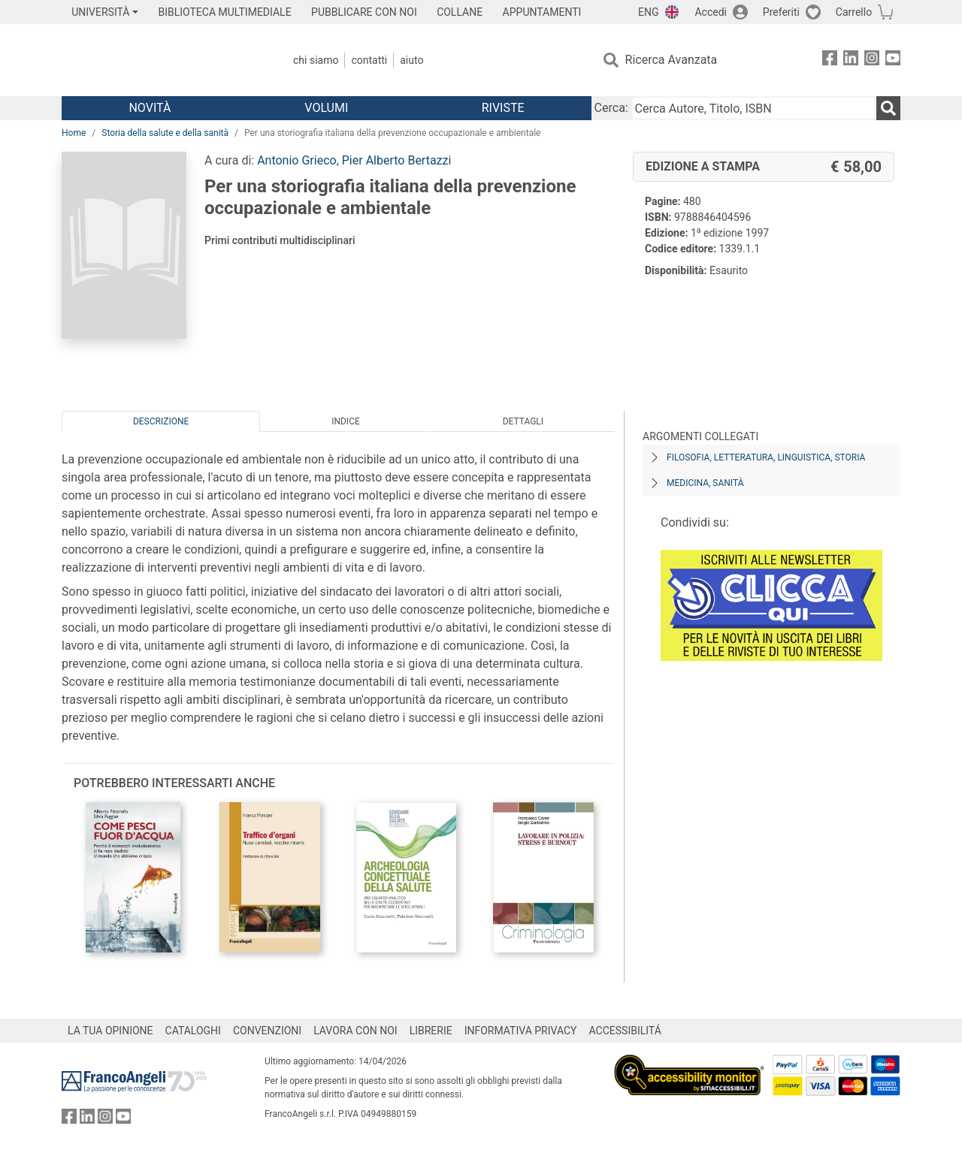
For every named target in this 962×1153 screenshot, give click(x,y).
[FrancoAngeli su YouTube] (892, 60)
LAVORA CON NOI (355, 1031)
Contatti (369, 60)
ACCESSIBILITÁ (625, 1031)
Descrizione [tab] (161, 421)
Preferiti (781, 12)
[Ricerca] (888, 108)
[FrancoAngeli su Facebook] (829, 60)
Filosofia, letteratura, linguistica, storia (766, 457)
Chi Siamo (315, 60)
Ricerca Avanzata (671, 60)
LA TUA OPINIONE (110, 1031)
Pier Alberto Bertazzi (397, 160)
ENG (648, 12)
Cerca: (611, 108)
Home (74, 133)
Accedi (710, 12)
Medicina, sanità (705, 483)
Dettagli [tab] (523, 421)
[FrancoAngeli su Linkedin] (850, 60)
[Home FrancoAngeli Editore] (161, 60)
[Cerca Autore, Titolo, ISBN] (753, 108)
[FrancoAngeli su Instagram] (871, 60)
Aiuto (411, 60)
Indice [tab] (345, 421)
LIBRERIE (431, 1031)
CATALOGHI (193, 1031)
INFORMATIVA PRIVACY (520, 1031)
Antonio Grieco (297, 160)
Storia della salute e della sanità (164, 133)
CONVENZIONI (267, 1031)
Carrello (854, 12)
